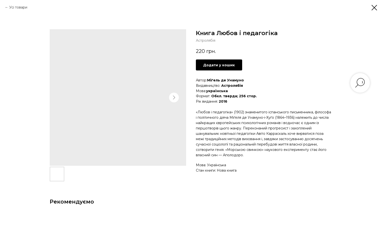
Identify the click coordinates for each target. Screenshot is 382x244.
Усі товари (18, 7)
